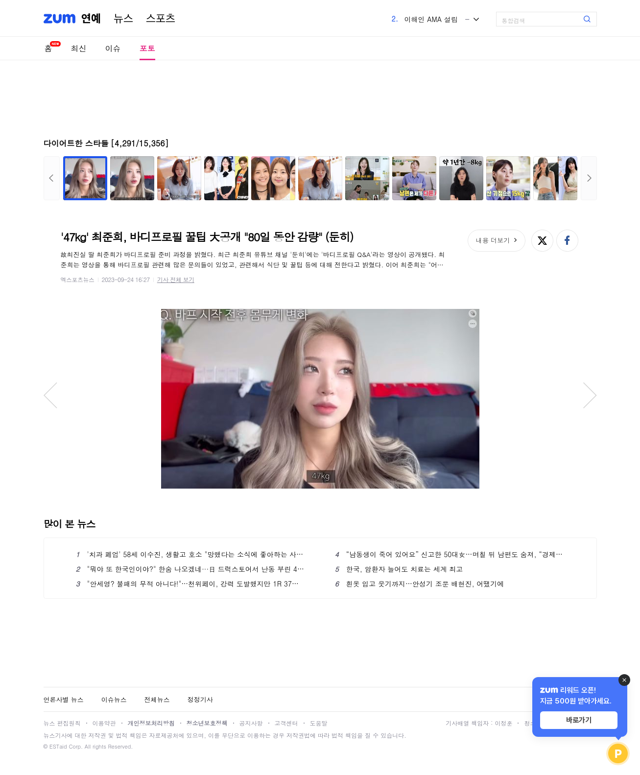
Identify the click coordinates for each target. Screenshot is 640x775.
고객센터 (286, 723)
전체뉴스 (157, 699)
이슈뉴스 (114, 699)
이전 (52, 178)
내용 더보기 (493, 240)
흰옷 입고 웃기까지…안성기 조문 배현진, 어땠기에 (419, 583)
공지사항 (251, 723)
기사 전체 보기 (175, 279)
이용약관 (104, 723)
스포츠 (160, 18)
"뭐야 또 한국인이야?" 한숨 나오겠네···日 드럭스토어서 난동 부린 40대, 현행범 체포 (191, 569)
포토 (147, 48)
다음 (589, 178)
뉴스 (123, 18)
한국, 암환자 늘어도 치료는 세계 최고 (399, 569)
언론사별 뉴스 (64, 699)
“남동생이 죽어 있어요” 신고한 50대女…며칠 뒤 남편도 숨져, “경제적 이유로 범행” (450, 554)
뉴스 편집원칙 (62, 723)
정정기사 (200, 699)
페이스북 (567, 241)
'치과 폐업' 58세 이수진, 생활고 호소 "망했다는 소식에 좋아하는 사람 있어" (191, 554)
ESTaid (58, 746)
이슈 (113, 48)
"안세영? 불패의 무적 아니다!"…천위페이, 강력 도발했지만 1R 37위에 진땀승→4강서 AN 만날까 (191, 583)
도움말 (319, 723)
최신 (79, 48)
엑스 (542, 241)
